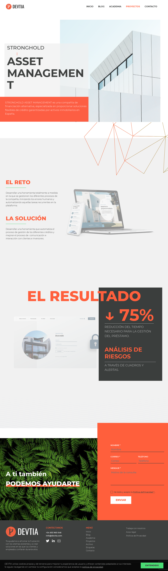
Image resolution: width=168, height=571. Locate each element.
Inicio (89, 6)
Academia (115, 6)
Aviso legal (131, 532)
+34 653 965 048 (53, 532)
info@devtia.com (54, 536)
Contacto (151, 6)
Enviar (121, 500)
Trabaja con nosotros (135, 528)
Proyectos (133, 6)
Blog (101, 6)
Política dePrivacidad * (144, 492)
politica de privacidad (92, 567)
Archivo (89, 544)
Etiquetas (90, 547)
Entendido (152, 565)
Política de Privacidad (136, 536)
